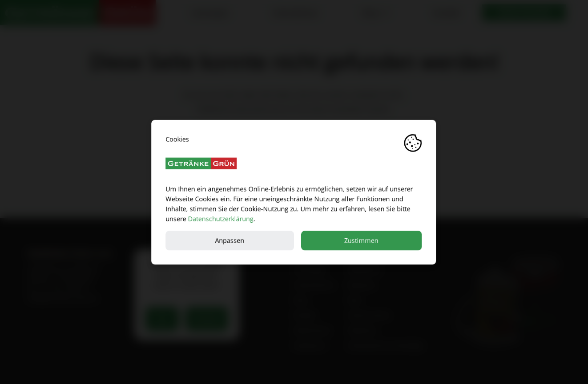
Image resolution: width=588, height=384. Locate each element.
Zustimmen (362, 240)
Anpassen (230, 240)
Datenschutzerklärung (221, 218)
